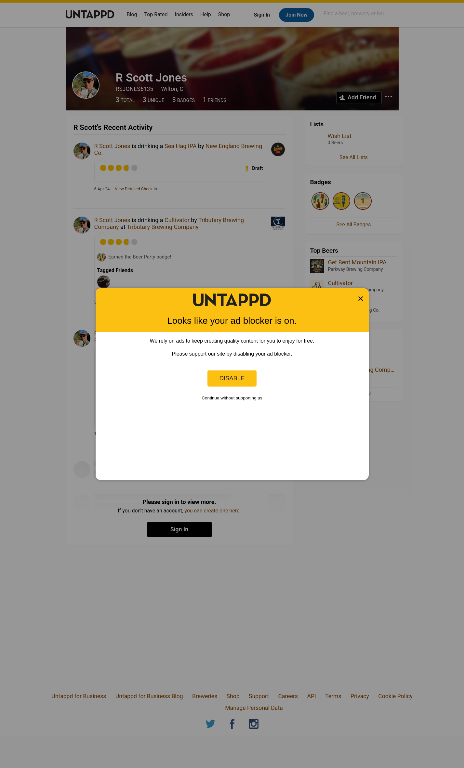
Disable (232, 378)
